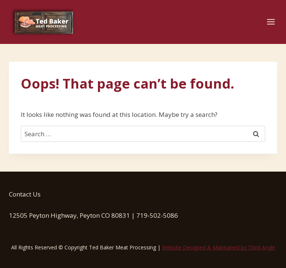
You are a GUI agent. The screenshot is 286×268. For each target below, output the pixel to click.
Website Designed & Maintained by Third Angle (218, 247)
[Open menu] (271, 22)
